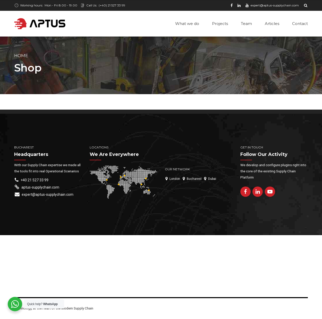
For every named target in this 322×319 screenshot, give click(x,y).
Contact (300, 23)
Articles (272, 23)
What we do (187, 23)
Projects (220, 23)
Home (21, 56)
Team (246, 23)
